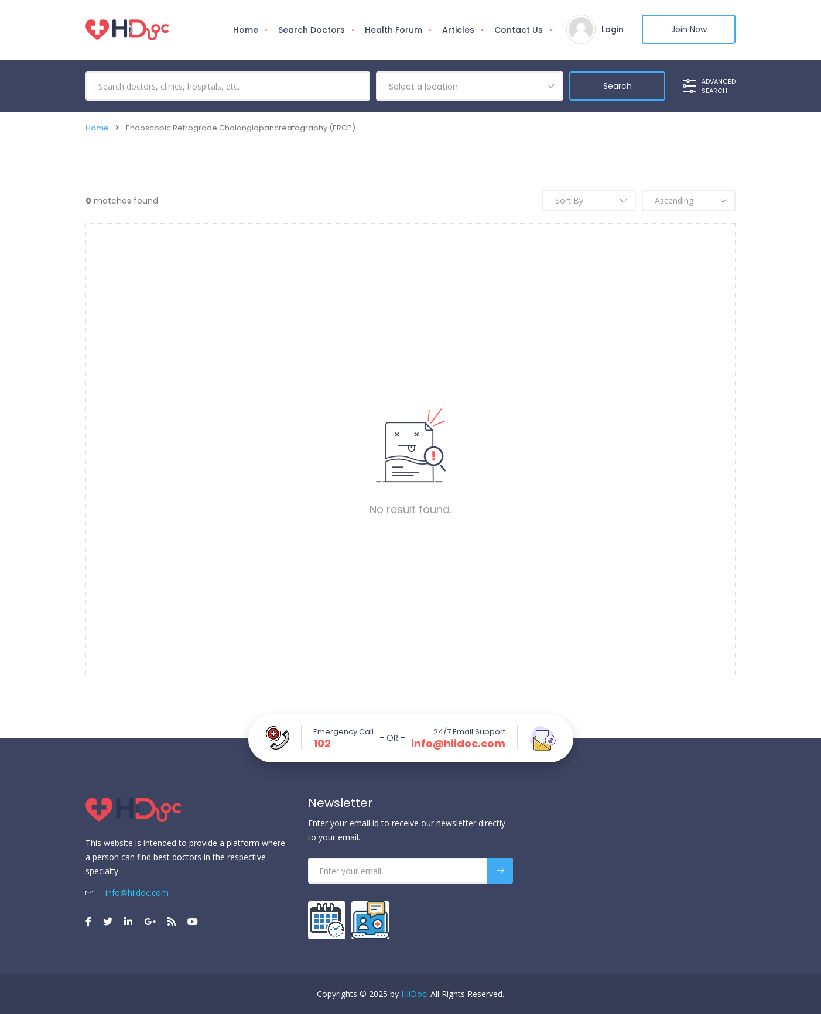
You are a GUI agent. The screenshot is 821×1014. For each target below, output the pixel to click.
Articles (458, 30)
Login (612, 29)
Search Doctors (311, 30)
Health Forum (393, 30)
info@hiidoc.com (458, 744)
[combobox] (469, 86)
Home (245, 30)
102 (322, 744)
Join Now (689, 29)
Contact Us (518, 30)
